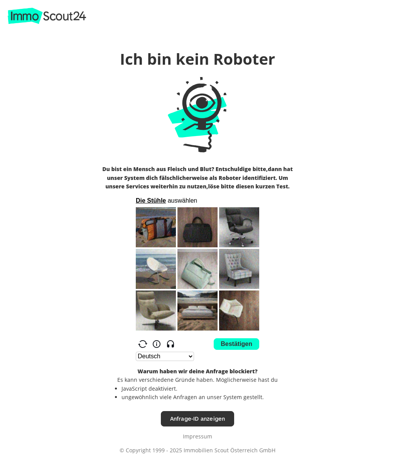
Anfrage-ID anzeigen (197, 418)
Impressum (197, 436)
